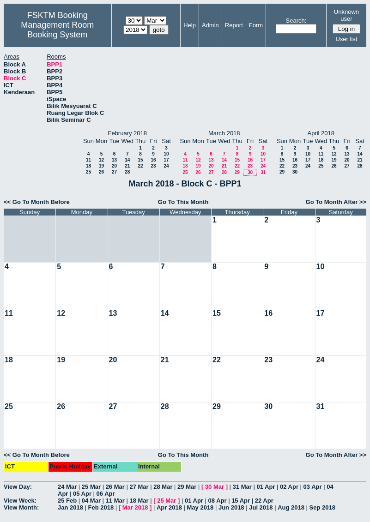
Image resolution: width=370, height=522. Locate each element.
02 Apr (289, 486)
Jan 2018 (70, 507)
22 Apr (264, 500)
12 (101, 159)
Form (256, 25)
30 (250, 172)
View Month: (21, 507)
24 (166, 165)
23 (153, 165)
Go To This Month (183, 201)
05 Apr (82, 493)
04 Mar (91, 500)
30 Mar (214, 486)
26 (101, 171)
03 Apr (312, 486)
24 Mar (67, 486)
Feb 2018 (101, 507)
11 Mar (115, 500)
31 (263, 172)
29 (237, 172)
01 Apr (265, 486)
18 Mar (138, 500)
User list (346, 39)
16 (153, 159)
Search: (296, 20)
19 (101, 165)
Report (234, 25)
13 (114, 159)
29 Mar (186, 486)
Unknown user (346, 15)
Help (189, 25)
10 (166, 153)
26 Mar (115, 486)
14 (127, 159)
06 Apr (106, 493)
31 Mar (242, 486)
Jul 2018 (261, 507)
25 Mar (91, 486)
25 (88, 171)
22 (140, 165)
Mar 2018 (135, 507)
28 (127, 171)
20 (114, 165)
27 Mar (138, 486)
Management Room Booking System (57, 29)
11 (88, 159)
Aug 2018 (291, 507)
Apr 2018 (169, 507)
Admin (210, 25)
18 (88, 165)
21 (127, 165)
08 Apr (217, 500)
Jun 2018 (231, 507)
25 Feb (67, 500)
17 (166, 159)
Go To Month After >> (336, 201)
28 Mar (162, 486)
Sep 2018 (322, 507)
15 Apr (240, 500)
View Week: (20, 500)
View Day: (18, 486)
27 (114, 171)
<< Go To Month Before (37, 201)
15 (140, 159)
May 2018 (200, 507)
